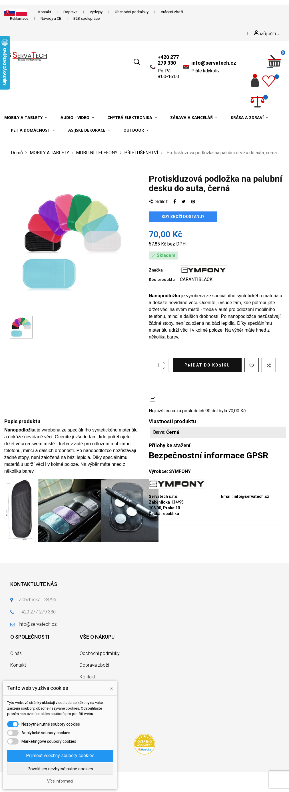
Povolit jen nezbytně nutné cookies (60, 768)
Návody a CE (51, 18)
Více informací (60, 781)
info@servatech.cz (213, 63)
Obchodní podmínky (131, 12)
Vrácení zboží (172, 12)
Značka (156, 270)
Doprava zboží (94, 665)
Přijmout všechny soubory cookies (60, 755)
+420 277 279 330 (168, 60)
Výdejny (96, 12)
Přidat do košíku (207, 365)
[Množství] (159, 365)
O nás (16, 653)
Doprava (70, 12)
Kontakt (44, 12)
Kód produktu (162, 279)
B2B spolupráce (86, 18)
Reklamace (19, 18)
